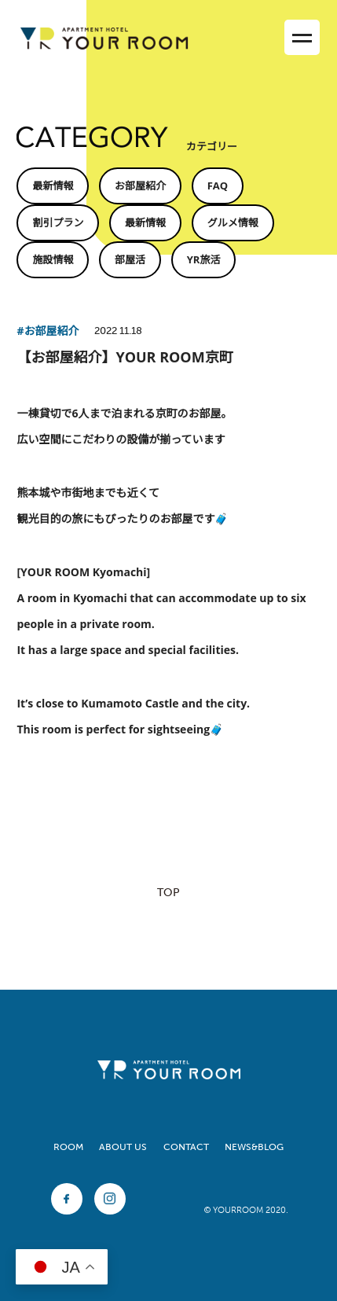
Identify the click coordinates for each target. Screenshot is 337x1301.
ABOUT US (123, 1147)
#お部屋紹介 (47, 330)
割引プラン (57, 222)
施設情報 (52, 259)
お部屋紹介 (140, 185)
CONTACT (186, 1147)
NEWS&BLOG (254, 1147)
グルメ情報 (232, 222)
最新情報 (52, 185)
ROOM (68, 1147)
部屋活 (130, 259)
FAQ (217, 185)
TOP (168, 893)
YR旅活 (204, 259)
